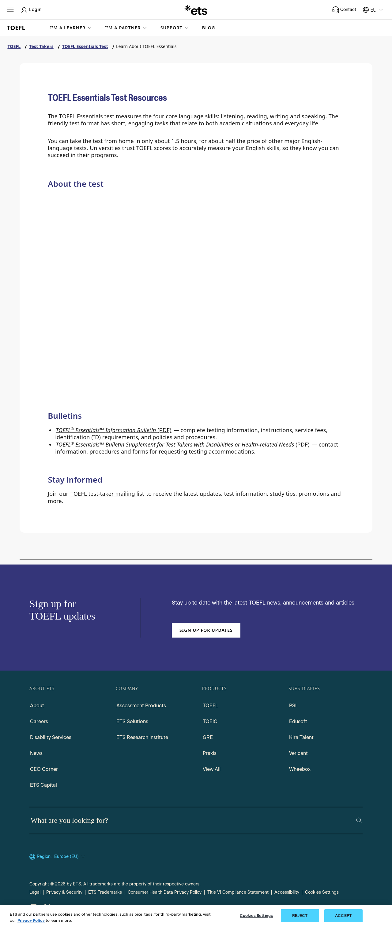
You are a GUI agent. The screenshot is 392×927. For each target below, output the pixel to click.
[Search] (359, 820)
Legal (34, 892)
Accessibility (286, 892)
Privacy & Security (64, 892)
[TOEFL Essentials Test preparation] (70, 394)
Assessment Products (141, 705)
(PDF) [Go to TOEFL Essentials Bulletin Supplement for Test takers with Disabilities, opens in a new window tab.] (183, 444)
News (36, 753)
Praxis (210, 753)
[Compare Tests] (171, 307)
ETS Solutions (132, 721)
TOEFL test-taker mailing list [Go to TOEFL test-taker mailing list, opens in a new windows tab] (107, 493)
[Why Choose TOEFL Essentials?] (70, 306)
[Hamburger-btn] (10, 9)
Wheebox (300, 769)
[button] (71, 28)
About (37, 705)
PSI (292, 705)
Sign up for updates (206, 630)
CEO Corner (44, 769)
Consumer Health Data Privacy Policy (165, 892)
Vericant (298, 753)
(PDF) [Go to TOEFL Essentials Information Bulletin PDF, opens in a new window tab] (114, 430)
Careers (39, 721)
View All (212, 769)
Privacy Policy (31, 920)
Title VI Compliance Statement (238, 892)
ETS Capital (43, 785)
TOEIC (210, 721)
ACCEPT (343, 915)
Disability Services (50, 737)
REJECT (300, 915)
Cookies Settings (322, 892)
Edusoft (298, 721)
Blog (208, 28)
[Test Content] (272, 312)
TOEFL (210, 705)
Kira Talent (301, 737)
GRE (208, 737)
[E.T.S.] (196, 10)
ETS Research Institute (142, 737)
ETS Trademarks (105, 892)
